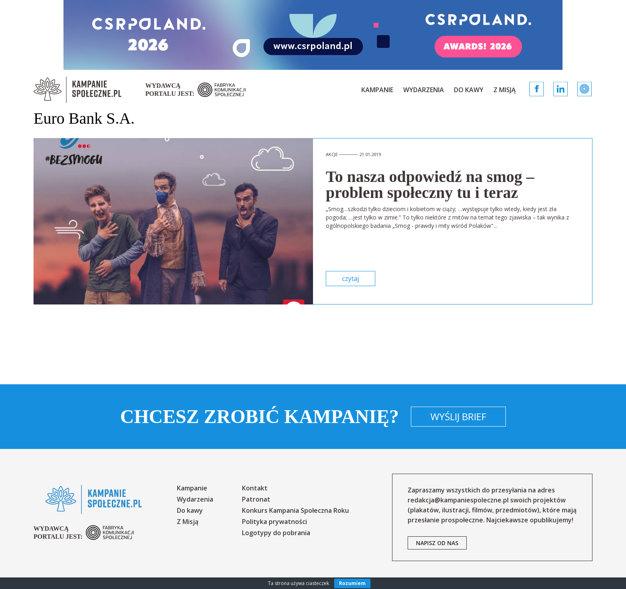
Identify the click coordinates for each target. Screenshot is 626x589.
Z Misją (504, 89)
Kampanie (377, 89)
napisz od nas (437, 543)
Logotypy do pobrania (276, 532)
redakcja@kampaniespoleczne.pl (458, 500)
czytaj (350, 278)
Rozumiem (352, 583)
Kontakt (254, 488)
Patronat (256, 499)
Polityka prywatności (274, 521)
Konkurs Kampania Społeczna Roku (295, 510)
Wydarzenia (423, 89)
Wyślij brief (458, 416)
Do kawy (468, 89)
